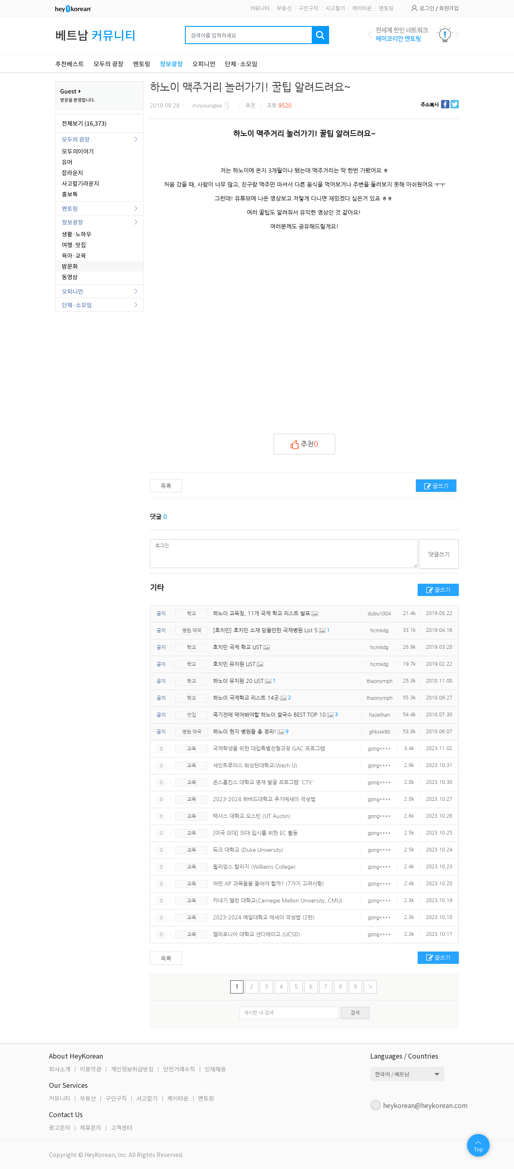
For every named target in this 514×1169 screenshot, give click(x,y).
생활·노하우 (76, 234)
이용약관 (90, 1069)
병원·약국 (191, 630)
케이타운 (362, 8)
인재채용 (215, 1069)
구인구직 (308, 8)
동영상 (70, 277)
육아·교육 (74, 255)
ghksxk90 (379, 731)
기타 (157, 588)
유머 (67, 162)
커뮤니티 (260, 8)
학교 (191, 613)
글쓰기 (440, 486)
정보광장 (72, 222)
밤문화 (70, 266)
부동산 (284, 8)
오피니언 (72, 291)
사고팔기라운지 (80, 183)
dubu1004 (379, 613)
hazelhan (379, 715)
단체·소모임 (77, 305)
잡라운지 (72, 172)
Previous (370, 34)
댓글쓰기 (439, 554)
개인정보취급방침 (132, 1069)
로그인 (427, 8)
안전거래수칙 (179, 1069)
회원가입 (449, 8)
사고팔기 (335, 8)
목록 (166, 486)
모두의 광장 (76, 139)
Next (457, 34)
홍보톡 (70, 194)
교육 (191, 748)
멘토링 (386, 8)
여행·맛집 (74, 245)
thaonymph (380, 681)
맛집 (191, 715)
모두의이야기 (78, 151)
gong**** (379, 748)
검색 (355, 1012)
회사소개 (59, 1069)
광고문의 (59, 1127)
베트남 (95, 35)
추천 (304, 444)
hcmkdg (379, 630)
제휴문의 (90, 1127)
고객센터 (121, 1127)
